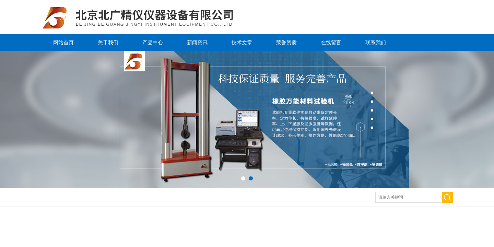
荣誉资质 (286, 42)
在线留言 (331, 42)
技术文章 (242, 42)
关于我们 (108, 42)
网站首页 (63, 42)
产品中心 (152, 42)
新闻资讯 (197, 42)
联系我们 (375, 42)
